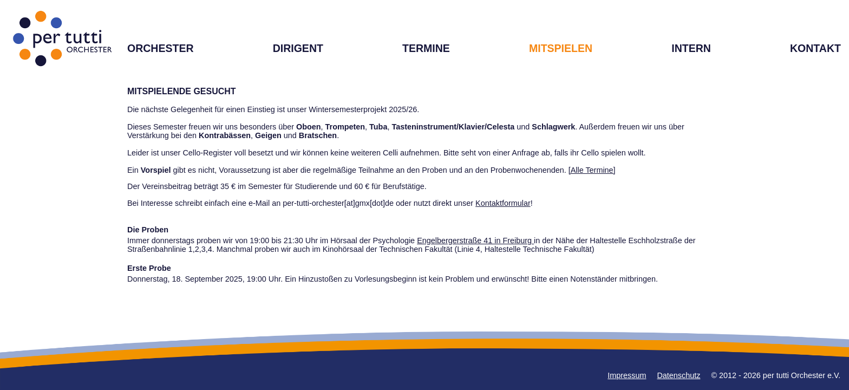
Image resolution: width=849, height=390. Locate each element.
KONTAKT (815, 48)
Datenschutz (678, 375)
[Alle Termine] (592, 170)
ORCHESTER (160, 48)
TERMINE (426, 48)
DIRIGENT (298, 48)
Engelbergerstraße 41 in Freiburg (475, 240)
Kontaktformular (503, 203)
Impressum (627, 375)
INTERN (691, 48)
